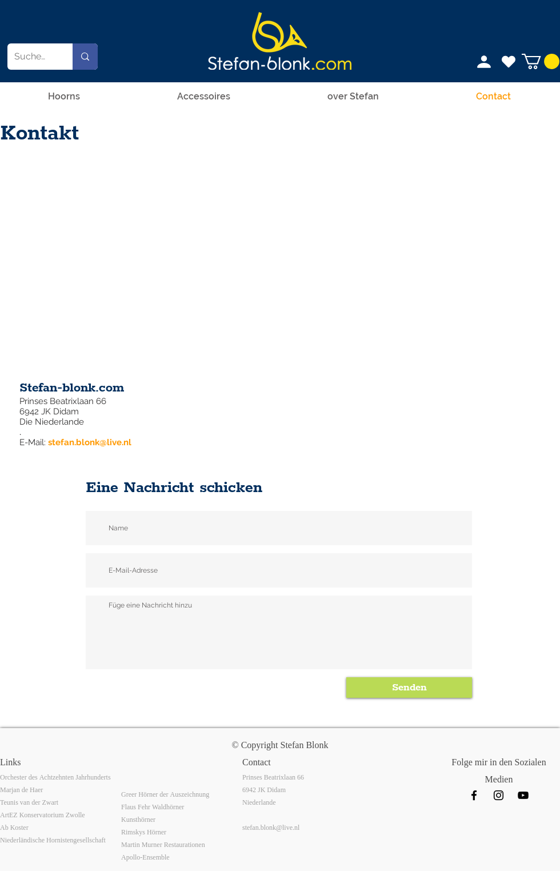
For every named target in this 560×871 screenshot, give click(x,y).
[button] (540, 61)
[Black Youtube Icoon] (523, 795)
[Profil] (484, 61)
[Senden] (409, 687)
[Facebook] (474, 795)
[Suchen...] (31, 56)
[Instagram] (498, 795)
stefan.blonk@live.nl (89, 442)
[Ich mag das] (508, 61)
